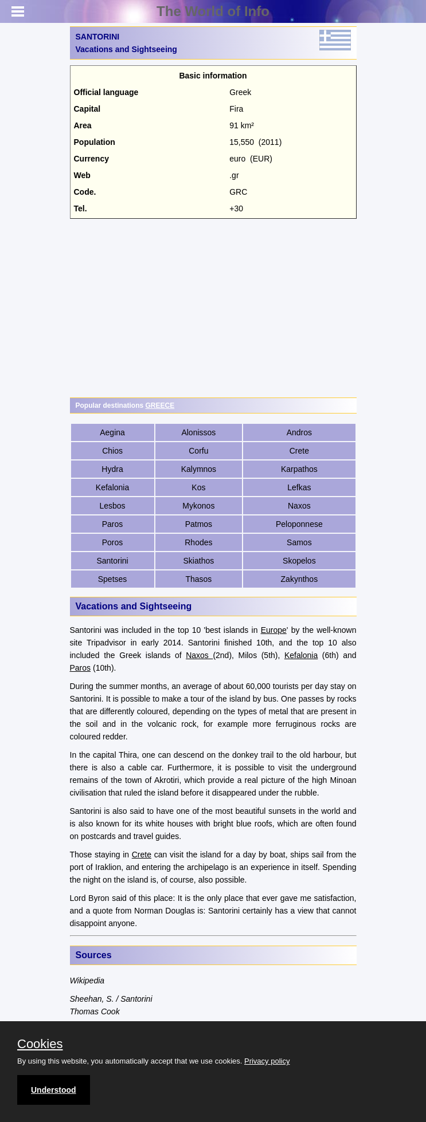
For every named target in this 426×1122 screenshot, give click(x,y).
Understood (53, 1090)
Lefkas (299, 487)
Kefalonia (112, 487)
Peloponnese (299, 524)
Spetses (112, 579)
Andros (299, 432)
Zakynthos (299, 579)
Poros (112, 542)
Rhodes (198, 542)
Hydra (112, 469)
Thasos (198, 579)
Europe (274, 630)
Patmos (198, 524)
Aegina (112, 432)
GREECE (160, 405)
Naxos (299, 505)
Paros (112, 524)
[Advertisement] (213, 308)
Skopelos (299, 560)
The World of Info (213, 11)
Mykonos (198, 505)
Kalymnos (198, 469)
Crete (299, 450)
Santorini (112, 560)
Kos (198, 487)
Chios (112, 450)
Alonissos (198, 432)
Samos (299, 542)
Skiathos (198, 560)
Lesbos (112, 505)
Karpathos (299, 469)
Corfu (198, 450)
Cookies (39, 1044)
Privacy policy (267, 1061)
